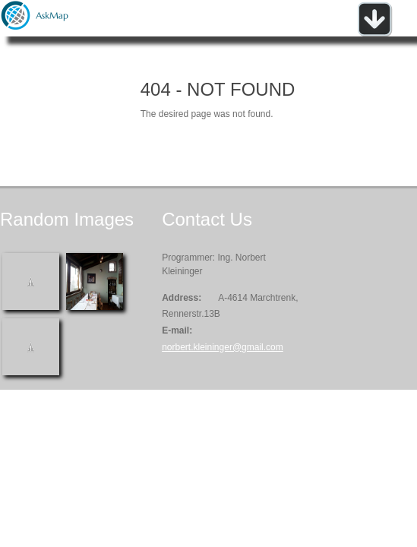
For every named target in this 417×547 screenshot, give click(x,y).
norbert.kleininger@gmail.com (222, 347)
